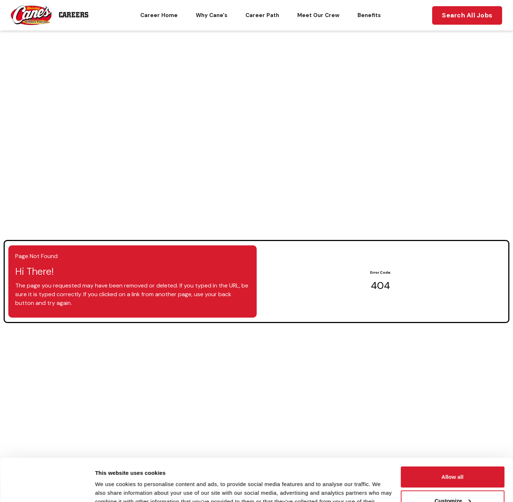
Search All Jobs (467, 15)
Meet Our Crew (318, 15)
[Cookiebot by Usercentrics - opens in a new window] (47, 487)
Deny (452, 482)
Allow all (453, 434)
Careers (73, 15)
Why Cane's (211, 15)
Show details (112, 488)
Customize (453, 458)
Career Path (262, 15)
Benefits (369, 15)
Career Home (159, 15)
